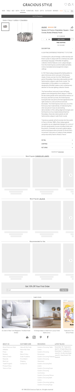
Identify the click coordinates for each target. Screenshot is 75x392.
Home (5, 20)
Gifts (42, 11)
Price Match (23, 359)
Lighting (16, 20)
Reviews (5, 354)
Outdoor (48, 11)
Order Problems (25, 356)
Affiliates (5, 349)
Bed (13, 11)
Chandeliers (23, 20)
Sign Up (64, 290)
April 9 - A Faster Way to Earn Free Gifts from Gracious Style (63, 349)
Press (4, 352)
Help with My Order (26, 347)
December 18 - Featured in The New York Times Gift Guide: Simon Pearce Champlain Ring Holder (63, 347)
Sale (61, 11)
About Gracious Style (9, 347)
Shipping (22, 361)
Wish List (5, 361)
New (3, 11)
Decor (23, 10)
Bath (17, 11)
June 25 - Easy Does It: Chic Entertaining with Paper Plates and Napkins (63, 355)
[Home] (38, 5)
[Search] (65, 11)
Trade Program (7, 363)
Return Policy (24, 354)
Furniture (30, 11)
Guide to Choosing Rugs (45, 384)
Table (8, 11)
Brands (55, 11)
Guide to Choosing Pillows (46, 375)
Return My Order (25, 349)
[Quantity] (47, 39)
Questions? (57, 152)
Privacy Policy (7, 366)
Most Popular (37, 156)
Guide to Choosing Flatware (46, 356)
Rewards (5, 359)
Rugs (37, 11)
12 (55, 27)
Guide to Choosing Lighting (46, 382)
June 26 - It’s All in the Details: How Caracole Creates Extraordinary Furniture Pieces (63, 353)
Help (21, 352)
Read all (57, 357)
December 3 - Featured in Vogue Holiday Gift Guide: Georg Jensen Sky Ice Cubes (63, 351)
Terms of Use (7, 368)
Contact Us (23, 363)
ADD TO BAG (61, 39)
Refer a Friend (7, 356)
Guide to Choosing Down (45, 368)
